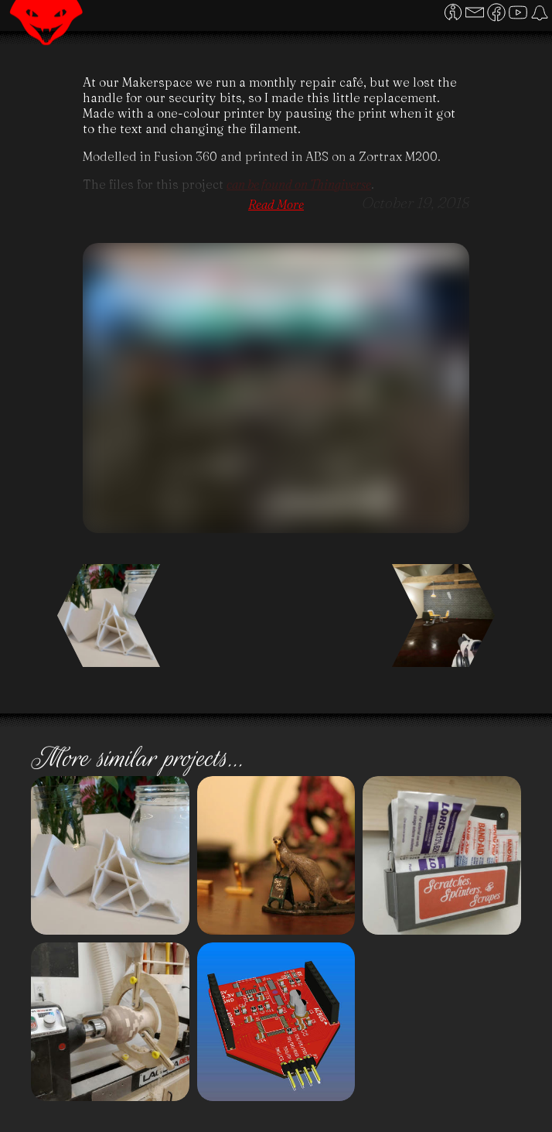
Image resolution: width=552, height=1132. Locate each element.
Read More (276, 204)
